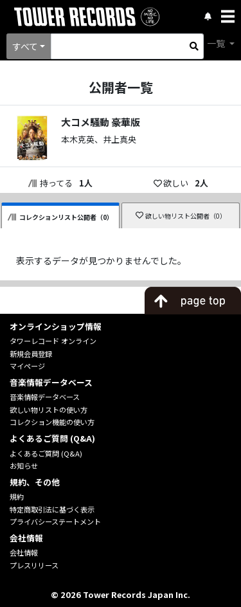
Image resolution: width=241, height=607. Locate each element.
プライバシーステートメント (55, 521)
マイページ (27, 366)
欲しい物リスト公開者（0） (181, 216)
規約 (17, 496)
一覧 (217, 43)
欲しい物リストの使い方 (48, 409)
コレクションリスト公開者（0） (60, 217)
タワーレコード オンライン (53, 341)
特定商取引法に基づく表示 (52, 509)
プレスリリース (34, 565)
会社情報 (24, 552)
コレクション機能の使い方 (52, 422)
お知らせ (24, 465)
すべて (25, 46)
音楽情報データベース (45, 397)
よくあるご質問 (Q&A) (46, 453)
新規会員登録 (31, 354)
